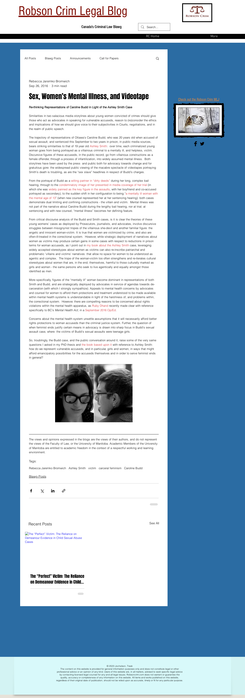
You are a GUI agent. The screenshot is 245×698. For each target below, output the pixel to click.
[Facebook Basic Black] (195, 143)
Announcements (80, 58)
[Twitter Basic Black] (202, 143)
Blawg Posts (53, 58)
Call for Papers (109, 58)
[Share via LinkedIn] (53, 491)
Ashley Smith (77, 468)
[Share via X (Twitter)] (42, 491)
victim (92, 468)
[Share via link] (64, 491)
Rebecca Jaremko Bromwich (47, 468)
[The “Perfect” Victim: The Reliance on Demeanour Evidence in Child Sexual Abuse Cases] (57, 550)
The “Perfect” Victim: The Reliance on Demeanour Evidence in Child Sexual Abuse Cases (57, 579)
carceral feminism (110, 468)
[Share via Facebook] (31, 491)
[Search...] (154, 27)
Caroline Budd (133, 468)
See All (154, 523)
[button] (157, 58)
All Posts (30, 58)
